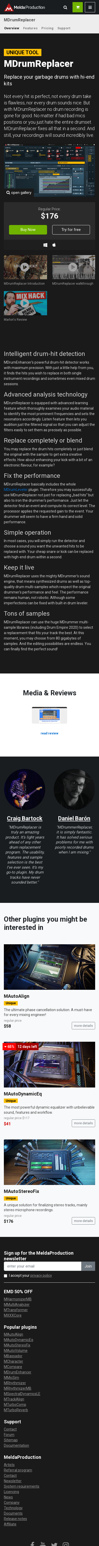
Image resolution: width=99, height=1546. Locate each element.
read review (49, 733)
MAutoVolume (16, 1351)
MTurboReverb (16, 1410)
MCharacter (13, 1361)
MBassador (13, 1356)
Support (63, 28)
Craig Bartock (24, 818)
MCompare (13, 1367)
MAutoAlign (16, 996)
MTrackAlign (14, 1399)
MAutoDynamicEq (23, 1093)
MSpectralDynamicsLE (22, 1394)
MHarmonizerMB (18, 1299)
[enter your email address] (43, 1266)
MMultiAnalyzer (17, 1304)
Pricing (47, 28)
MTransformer (16, 1310)
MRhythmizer (15, 1383)
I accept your (30, 1275)
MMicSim (11, 1378)
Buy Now (28, 229)
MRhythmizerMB (17, 1388)
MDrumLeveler (16, 490)
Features (30, 28)
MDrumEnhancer (17, 1372)
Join (88, 1266)
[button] (65, 7)
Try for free (71, 229)
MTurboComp (15, 1405)
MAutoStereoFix (21, 1191)
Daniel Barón (74, 818)
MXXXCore (13, 1315)
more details (83, 1026)
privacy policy (41, 1275)
